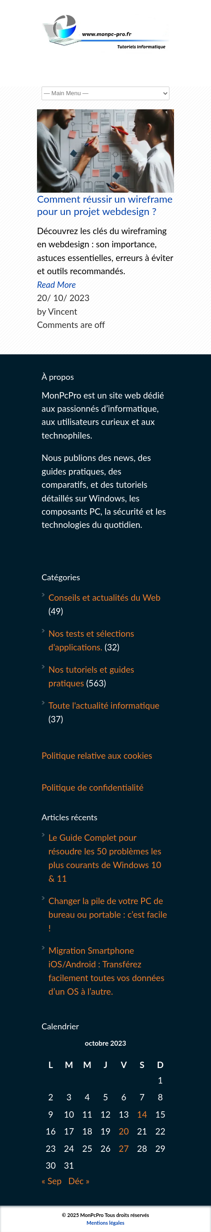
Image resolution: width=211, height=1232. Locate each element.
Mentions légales (106, 1223)
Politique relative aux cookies (97, 755)
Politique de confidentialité (92, 787)
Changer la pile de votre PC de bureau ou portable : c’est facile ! (107, 914)
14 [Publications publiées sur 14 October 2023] (142, 1114)
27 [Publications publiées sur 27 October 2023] (124, 1148)
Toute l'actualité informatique (103, 705)
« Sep (52, 1181)
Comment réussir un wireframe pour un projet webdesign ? (105, 205)
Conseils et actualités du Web (104, 597)
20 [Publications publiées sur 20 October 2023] (124, 1131)
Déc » (79, 1181)
